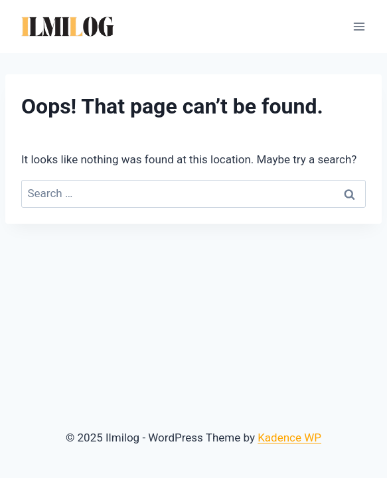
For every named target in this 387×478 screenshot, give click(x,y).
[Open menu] (359, 26)
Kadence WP (289, 437)
